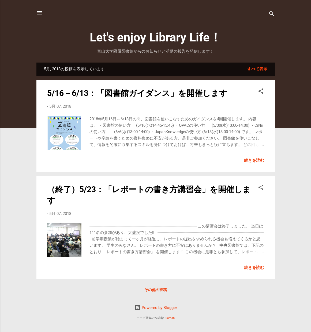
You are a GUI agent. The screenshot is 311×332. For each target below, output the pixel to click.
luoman (170, 318)
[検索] (271, 14)
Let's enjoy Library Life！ (156, 37)
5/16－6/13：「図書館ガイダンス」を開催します (137, 93)
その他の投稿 (155, 290)
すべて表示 (257, 69)
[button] (261, 92)
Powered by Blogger (155, 307)
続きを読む (254, 160)
